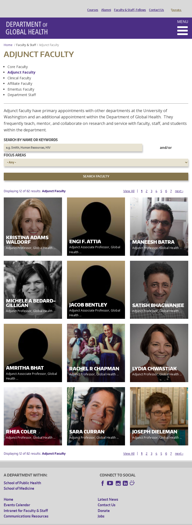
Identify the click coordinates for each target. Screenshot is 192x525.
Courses (91, 5)
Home (8, 38)
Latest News (108, 492)
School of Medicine (19, 481)
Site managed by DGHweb (119, 521)
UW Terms (90, 521)
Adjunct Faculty (22, 65)
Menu (182, 15)
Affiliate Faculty (20, 76)
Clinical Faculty (19, 71)
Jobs (101, 509)
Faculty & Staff (26, 38)
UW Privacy (70, 521)
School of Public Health (22, 476)
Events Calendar (17, 498)
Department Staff (22, 87)
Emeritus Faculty (21, 82)
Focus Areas (15, 148)
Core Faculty (18, 59)
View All (128, 184)
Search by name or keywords (31, 133)
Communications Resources (26, 509)
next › (179, 184)
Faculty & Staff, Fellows (129, 5)
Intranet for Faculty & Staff (26, 503)
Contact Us (155, 5)
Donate (176, 5)
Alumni (105, 5)
